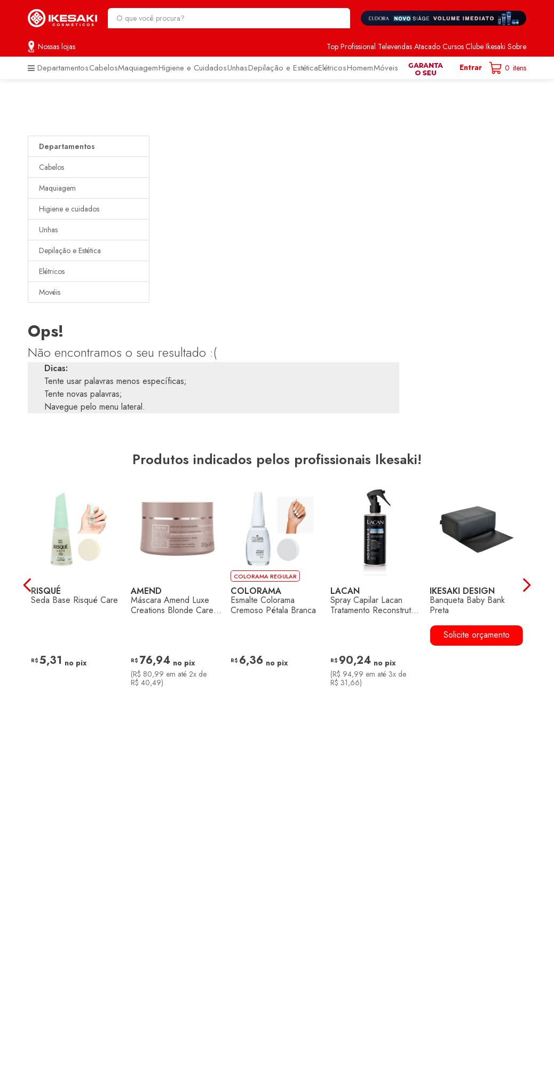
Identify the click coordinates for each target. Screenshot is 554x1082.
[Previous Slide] (25, 585)
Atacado (427, 46)
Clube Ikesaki (485, 46)
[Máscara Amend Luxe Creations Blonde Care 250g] (177, 585)
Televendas (395, 46)
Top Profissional (351, 46)
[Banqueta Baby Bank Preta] (476, 585)
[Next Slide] (529, 585)
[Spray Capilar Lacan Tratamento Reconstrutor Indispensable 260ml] (376, 585)
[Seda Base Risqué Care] (77, 585)
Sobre (517, 46)
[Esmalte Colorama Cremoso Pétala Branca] (277, 585)
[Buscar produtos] (337, 18)
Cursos (453, 46)
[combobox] (229, 18)
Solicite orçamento (477, 635)
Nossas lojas (56, 46)
